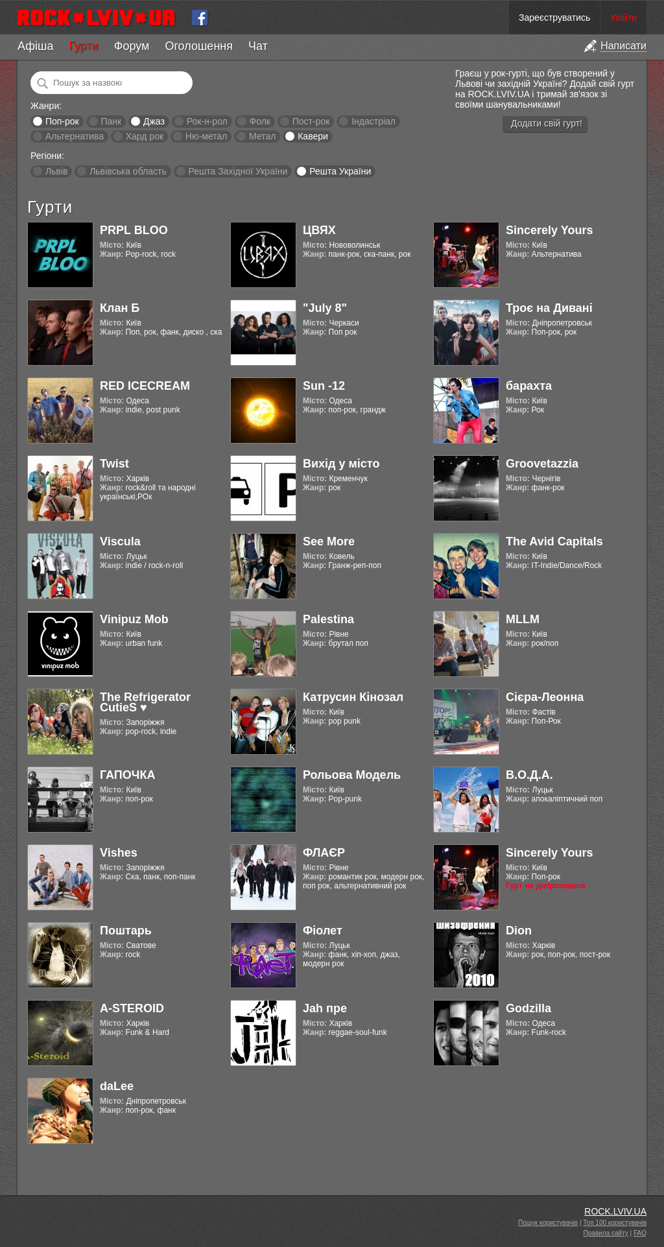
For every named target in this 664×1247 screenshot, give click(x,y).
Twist (114, 463)
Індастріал (373, 121)
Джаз (154, 121)
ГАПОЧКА (127, 774)
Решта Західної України (237, 171)
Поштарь (126, 930)
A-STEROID (132, 1008)
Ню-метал (206, 136)
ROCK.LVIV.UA (615, 1211)
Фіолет (322, 930)
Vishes (118, 852)
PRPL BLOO (134, 230)
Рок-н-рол (207, 121)
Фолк (260, 121)
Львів (56, 171)
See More (329, 541)
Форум (132, 46)
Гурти (83, 46)
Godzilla (528, 1008)
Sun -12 (324, 385)
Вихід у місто (341, 463)
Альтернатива (74, 136)
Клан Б (119, 308)
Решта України (340, 171)
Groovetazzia (542, 463)
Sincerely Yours (549, 230)
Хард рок (144, 136)
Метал (262, 136)
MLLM (523, 619)
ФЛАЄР (324, 852)
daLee (117, 1086)
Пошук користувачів (548, 1222)
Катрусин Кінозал (353, 697)
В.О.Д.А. (529, 774)
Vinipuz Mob (134, 619)
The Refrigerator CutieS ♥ (145, 702)
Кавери (313, 136)
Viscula (120, 541)
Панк (111, 121)
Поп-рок (62, 121)
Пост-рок (311, 121)
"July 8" (325, 308)
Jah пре (325, 1008)
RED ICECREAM (145, 385)
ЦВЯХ (319, 230)
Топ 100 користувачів (614, 1222)
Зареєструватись (554, 17)
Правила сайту (606, 1233)
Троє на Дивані (549, 308)
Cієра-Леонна (545, 697)
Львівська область (128, 171)
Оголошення (199, 46)
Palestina (328, 619)
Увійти (623, 17)
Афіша (35, 46)
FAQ (640, 1233)
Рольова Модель (352, 774)
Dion (519, 930)
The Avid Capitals (554, 541)
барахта (529, 385)
